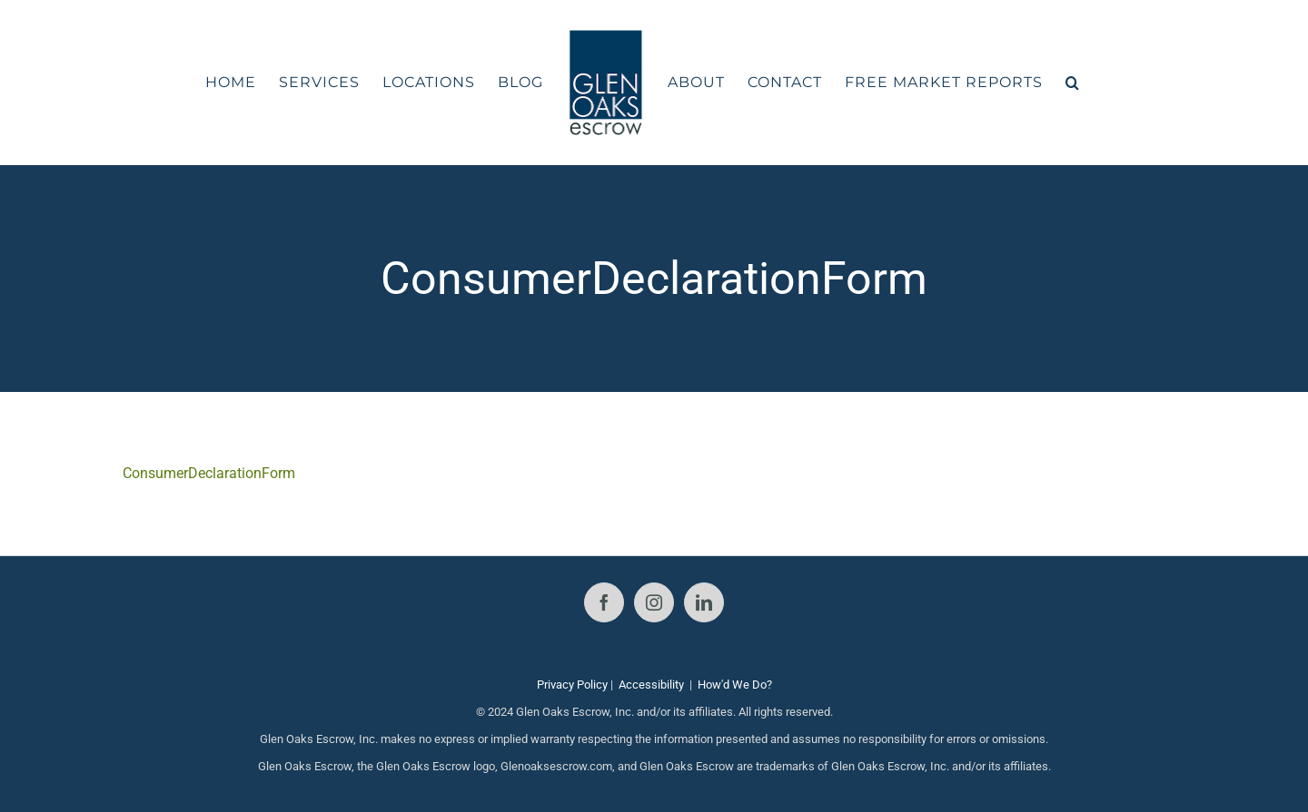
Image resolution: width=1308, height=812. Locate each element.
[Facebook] (604, 602)
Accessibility (651, 684)
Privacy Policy (572, 684)
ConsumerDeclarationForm (209, 473)
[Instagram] (654, 602)
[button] (1072, 82)
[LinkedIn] (704, 602)
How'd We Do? (735, 684)
